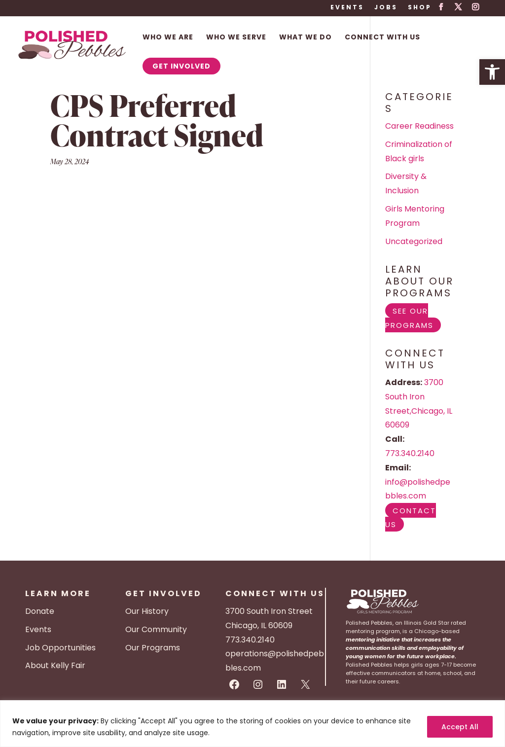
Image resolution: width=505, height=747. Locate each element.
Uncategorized (413, 241)
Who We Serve (236, 38)
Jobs (385, 7)
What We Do (305, 38)
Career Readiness (419, 126)
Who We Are (168, 38)
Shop (420, 7)
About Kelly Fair (55, 665)
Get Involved (181, 66)
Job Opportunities (60, 647)
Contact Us (410, 517)
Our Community (156, 629)
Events (347, 7)
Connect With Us (382, 38)
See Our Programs (409, 317)
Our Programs (152, 647)
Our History (147, 611)
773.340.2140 (409, 453)
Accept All (459, 727)
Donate (39, 611)
